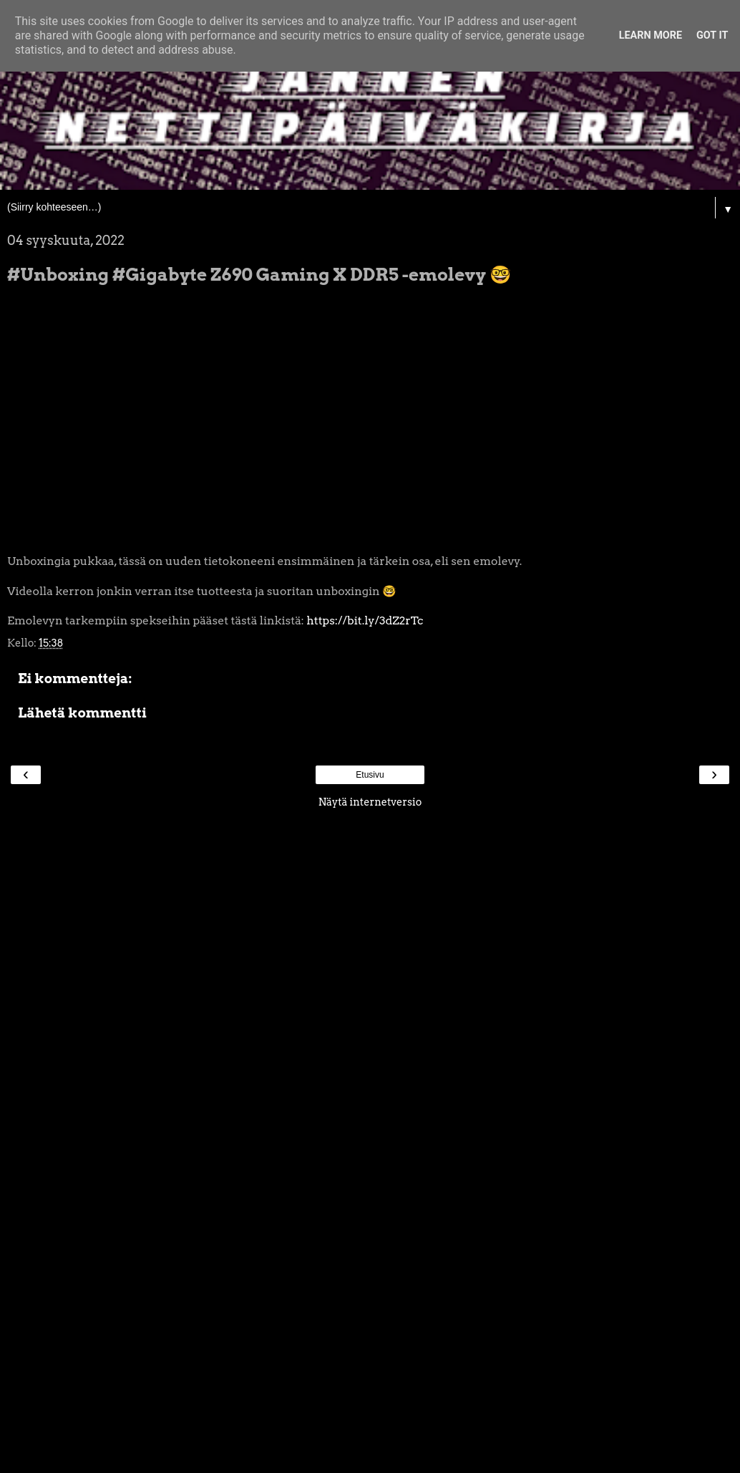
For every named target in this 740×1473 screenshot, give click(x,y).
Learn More (650, 35)
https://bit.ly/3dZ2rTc (364, 620)
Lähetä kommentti (82, 713)
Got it (712, 35)
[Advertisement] (370, 1031)
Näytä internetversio (370, 802)
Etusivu (370, 775)
